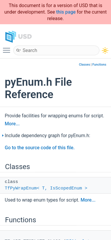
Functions (99, 65)
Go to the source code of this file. (40, 147)
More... (12, 124)
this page (66, 12)
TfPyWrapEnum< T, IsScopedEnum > (46, 188)
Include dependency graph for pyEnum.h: (47, 135)
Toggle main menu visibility (8, 48)
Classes (84, 65)
